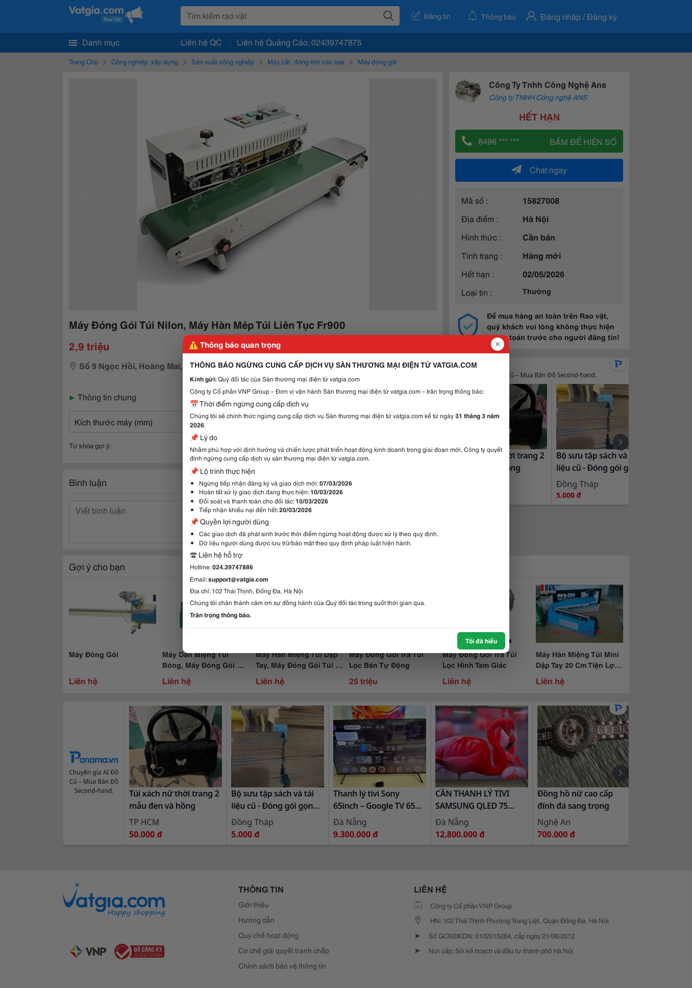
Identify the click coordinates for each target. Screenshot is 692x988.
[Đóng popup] (497, 344)
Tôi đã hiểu (481, 640)
